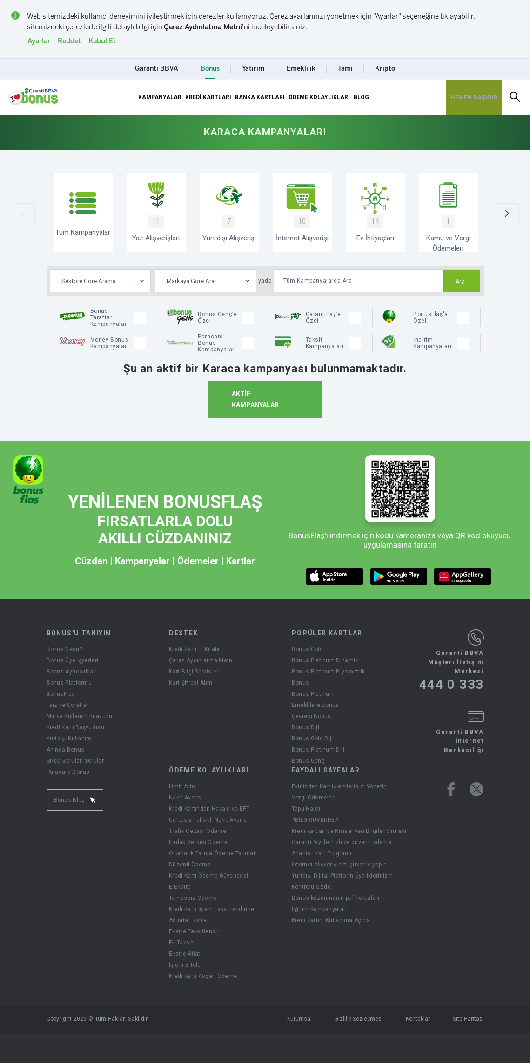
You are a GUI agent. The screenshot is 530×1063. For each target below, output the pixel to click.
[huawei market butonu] (462, 576)
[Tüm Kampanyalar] (83, 212)
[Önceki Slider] (23, 214)
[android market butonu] (399, 576)
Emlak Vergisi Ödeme (198, 842)
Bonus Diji (305, 727)
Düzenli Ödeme (190, 864)
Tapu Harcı (306, 809)
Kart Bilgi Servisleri (194, 671)
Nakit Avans (185, 797)
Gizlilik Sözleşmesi (359, 1019)
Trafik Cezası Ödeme (197, 831)
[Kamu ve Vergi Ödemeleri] (448, 212)
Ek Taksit (181, 942)
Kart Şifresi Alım (190, 683)
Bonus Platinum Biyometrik (328, 671)
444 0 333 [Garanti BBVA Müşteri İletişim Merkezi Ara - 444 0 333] (451, 685)
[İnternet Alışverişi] (302, 212)
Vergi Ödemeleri (314, 797)
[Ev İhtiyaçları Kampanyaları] (375, 212)
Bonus (300, 683)
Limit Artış (182, 786)
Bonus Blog (75, 800)
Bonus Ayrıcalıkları (72, 671)
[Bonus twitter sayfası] (476, 789)
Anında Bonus (66, 749)
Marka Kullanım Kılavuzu (80, 716)
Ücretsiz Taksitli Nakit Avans (208, 820)
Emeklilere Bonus (315, 705)
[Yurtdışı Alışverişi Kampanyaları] (229, 212)
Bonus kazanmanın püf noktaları (335, 898)
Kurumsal (299, 1019)
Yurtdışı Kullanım (69, 738)
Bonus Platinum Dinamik (325, 660)
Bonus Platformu (69, 683)
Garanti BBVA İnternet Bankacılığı (460, 740)
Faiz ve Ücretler (68, 705)
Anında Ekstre (188, 920)
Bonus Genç (308, 761)
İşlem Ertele (185, 965)
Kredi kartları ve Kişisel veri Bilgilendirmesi (349, 831)
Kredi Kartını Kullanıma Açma (331, 920)
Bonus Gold (307, 649)
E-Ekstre (180, 887)
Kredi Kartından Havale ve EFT (209, 809)
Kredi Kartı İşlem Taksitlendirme (212, 909)
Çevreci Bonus (311, 716)
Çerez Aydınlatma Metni (201, 660)
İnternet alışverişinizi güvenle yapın (339, 864)
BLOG (361, 97)
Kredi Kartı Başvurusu (75, 727)
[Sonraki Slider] (507, 214)
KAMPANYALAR (159, 97)
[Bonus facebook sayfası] (451, 789)
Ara (460, 281)
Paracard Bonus (68, 772)
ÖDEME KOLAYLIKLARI (319, 97)
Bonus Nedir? (64, 649)
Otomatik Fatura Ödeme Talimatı (213, 853)
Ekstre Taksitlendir (194, 931)
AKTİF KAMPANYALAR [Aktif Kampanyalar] (255, 399)
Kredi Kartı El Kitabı (194, 649)
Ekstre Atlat (185, 954)
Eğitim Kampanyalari (319, 909)
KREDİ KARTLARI (208, 97)
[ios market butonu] (334, 576)
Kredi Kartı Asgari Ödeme (203, 976)
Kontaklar (418, 1019)
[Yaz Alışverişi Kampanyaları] (156, 212)
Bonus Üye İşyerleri (73, 660)
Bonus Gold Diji (312, 738)
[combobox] (100, 280)
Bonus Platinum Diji (318, 749)
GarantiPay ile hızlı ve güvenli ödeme (341, 842)
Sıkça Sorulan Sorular (75, 761)
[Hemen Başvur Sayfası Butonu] (474, 97)
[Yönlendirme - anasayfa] (33, 96)
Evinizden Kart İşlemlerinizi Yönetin (339, 786)
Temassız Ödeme (193, 898)
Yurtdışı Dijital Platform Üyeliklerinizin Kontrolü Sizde (342, 881)
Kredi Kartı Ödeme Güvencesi (208, 875)
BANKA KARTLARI (260, 97)
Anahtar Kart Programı (321, 853)
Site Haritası (468, 1019)
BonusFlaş (61, 694)
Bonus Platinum (313, 694)
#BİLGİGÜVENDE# (315, 820)
